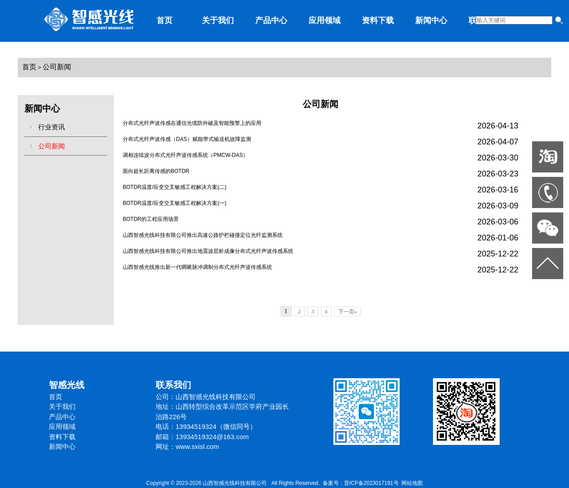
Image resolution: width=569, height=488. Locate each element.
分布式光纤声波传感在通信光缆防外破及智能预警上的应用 (192, 123)
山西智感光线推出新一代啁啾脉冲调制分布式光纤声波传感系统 (197, 267)
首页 (164, 20)
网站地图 (412, 483)
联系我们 (173, 385)
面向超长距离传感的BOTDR (156, 171)
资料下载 (378, 20)
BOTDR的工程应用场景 (151, 219)
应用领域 (325, 20)
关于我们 (218, 20)
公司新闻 (57, 67)
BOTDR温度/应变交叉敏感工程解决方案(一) (174, 203)
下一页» (347, 311)
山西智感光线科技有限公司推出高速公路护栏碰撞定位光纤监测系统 (203, 235)
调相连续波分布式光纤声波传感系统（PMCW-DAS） (185, 155)
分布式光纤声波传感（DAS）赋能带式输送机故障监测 (187, 139)
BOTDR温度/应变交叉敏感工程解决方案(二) (174, 187)
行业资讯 (51, 127)
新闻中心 (431, 20)
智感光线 (66, 385)
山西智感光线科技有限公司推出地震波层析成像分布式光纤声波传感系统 (208, 251)
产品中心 (271, 20)
